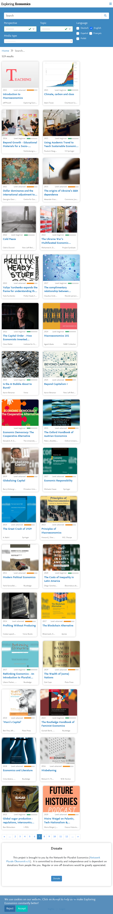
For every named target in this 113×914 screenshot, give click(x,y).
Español (84, 33)
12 (66, 836)
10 (54, 836)
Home (5, 51)
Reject (9, 908)
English (97, 28)
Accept (22, 908)
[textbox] (38, 41)
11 (60, 836)
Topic (43, 23)
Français (97, 33)
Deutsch (85, 28)
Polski (83, 38)
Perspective (10, 23)
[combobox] (38, 41)
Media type (10, 36)
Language (82, 23)
